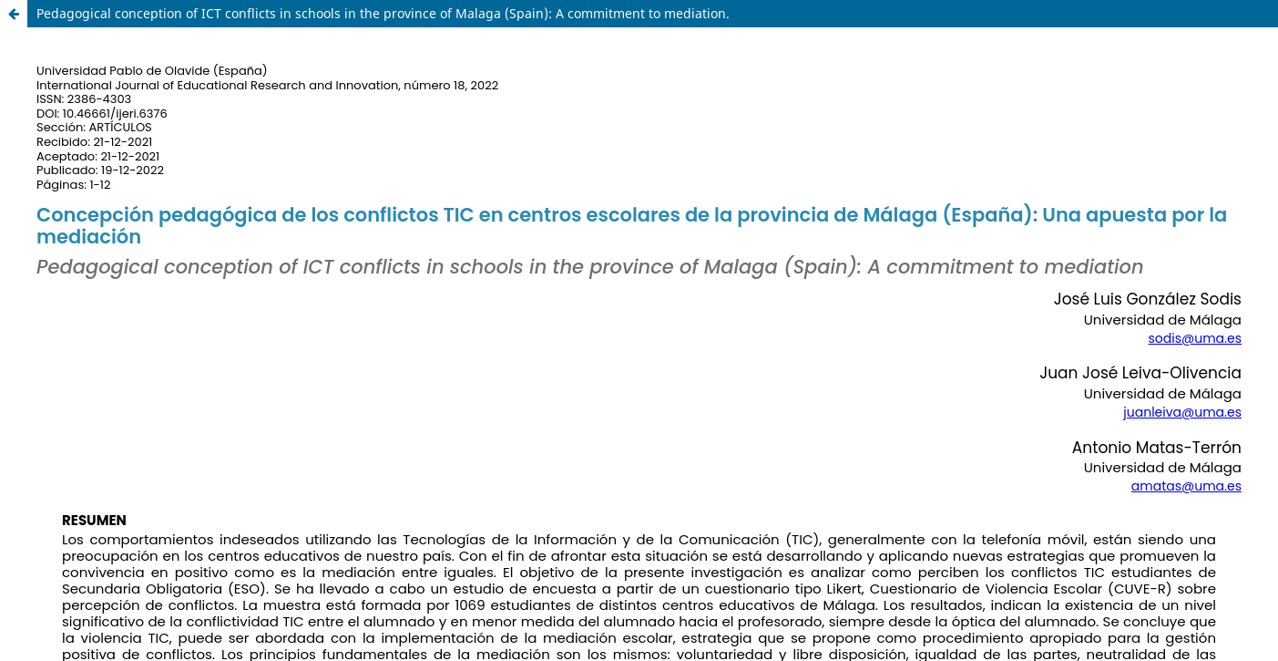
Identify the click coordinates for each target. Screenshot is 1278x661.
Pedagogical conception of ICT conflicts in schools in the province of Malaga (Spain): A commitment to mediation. (383, 13)
